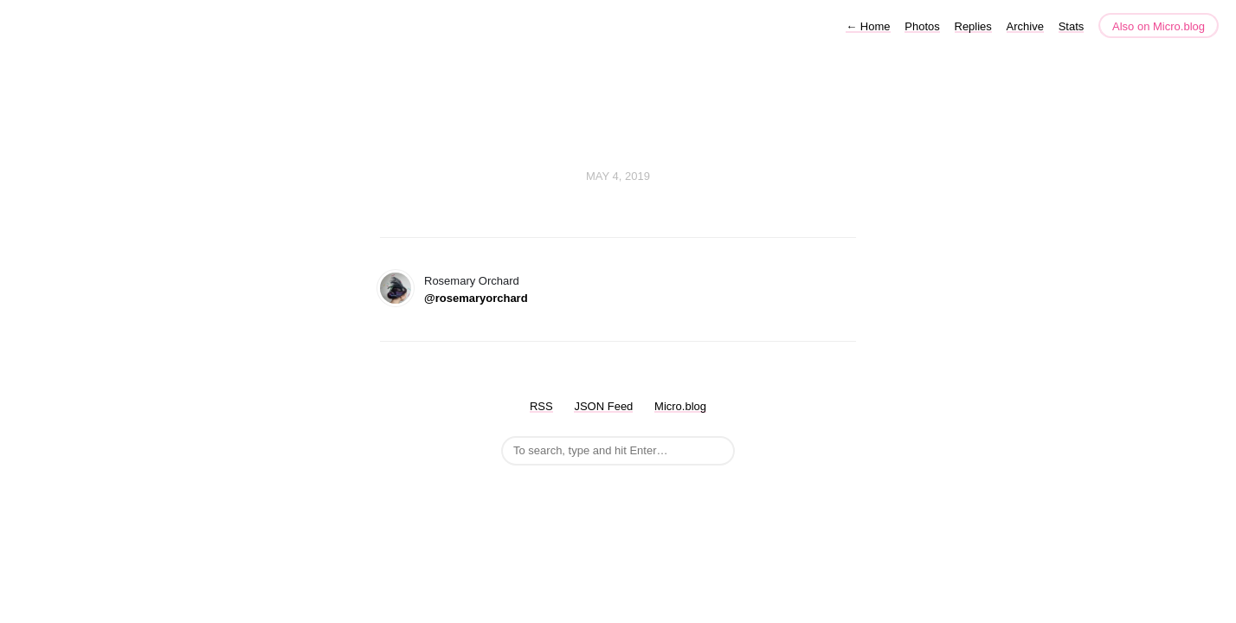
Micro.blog (680, 406)
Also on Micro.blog (1158, 26)
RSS (541, 406)
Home (868, 26)
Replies (973, 26)
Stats (1072, 26)
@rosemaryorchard (476, 298)
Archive (1025, 26)
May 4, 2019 (618, 176)
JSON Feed (603, 406)
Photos (921, 26)
